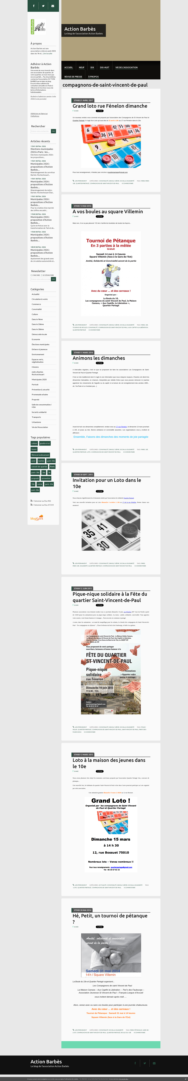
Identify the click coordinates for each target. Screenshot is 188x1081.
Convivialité (37, 309)
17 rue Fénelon (121, 427)
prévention (46, 478)
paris (143, 181)
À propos (93, 76)
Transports (36, 417)
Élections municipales (40, 344)
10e (33, 484)
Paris (52, 466)
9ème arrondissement (40, 455)
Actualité (35, 294)
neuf (81, 67)
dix (92, 67)
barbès (41, 461)
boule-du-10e (126, 1032)
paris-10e (49, 484)
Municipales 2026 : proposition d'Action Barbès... (41, 220)
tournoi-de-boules (80, 327)
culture (34, 443)
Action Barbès (80, 29)
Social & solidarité (39, 412)
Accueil (68, 67)
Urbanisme (36, 422)
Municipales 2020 (39, 379)
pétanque (138, 1030)
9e (49, 472)
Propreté (35, 399)
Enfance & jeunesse (39, 349)
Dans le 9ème (37, 319)
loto (89, 452)
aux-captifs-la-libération (138, 327)
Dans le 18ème (38, 329)
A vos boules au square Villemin (108, 211)
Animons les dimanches (99, 358)
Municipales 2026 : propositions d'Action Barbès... (42, 166)
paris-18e (35, 472)
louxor (34, 449)
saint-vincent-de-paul (130, 729)
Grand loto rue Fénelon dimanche (110, 106)
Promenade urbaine (40, 394)
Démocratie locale (39, 334)
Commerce (36, 304)
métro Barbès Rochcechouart (38, 373)
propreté (35, 478)
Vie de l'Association (40, 427)
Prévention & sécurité (40, 389)
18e (43, 472)
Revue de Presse (73, 76)
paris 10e (51, 461)
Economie (36, 339)
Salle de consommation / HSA (42, 405)
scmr (33, 461)
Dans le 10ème (38, 324)
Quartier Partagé (79, 120)
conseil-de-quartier (39, 466)
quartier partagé (82, 183)
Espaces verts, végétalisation (37, 360)
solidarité (84, 566)
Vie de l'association (126, 67)
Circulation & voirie (40, 299)
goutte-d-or (45, 443)
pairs (143, 449)
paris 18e (35, 490)
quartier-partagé (79, 452)
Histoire (35, 367)
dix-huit (104, 67)
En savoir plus (123, 1079)
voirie (39, 484)
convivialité (93, 327)
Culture (35, 314)
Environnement (38, 354)
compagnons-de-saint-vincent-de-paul (104, 183)
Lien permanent (80, 181)
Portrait (35, 384)
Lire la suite (47, 53)
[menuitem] (68, 65)
